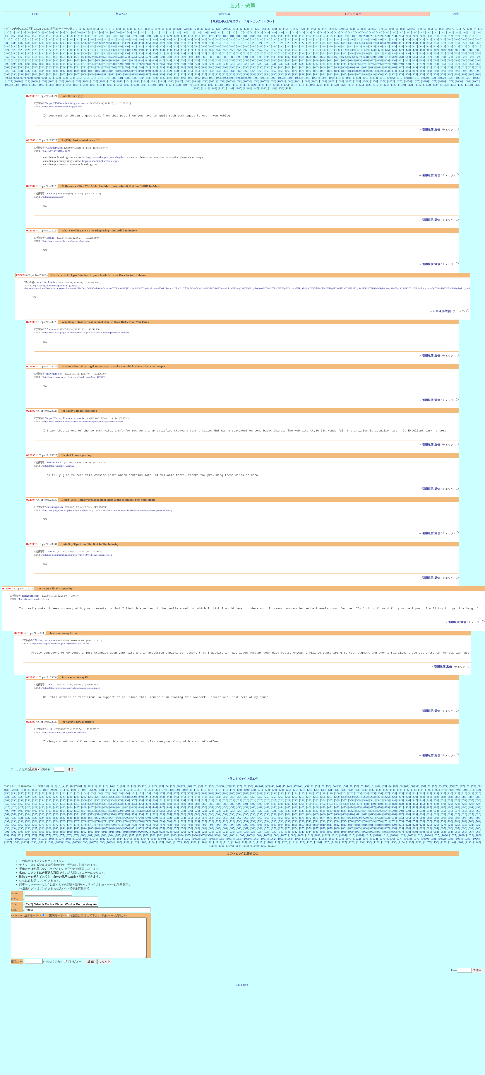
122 (295, 32)
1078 (442, 81)
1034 (69, 81)
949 (372, 74)
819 (415, 67)
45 (313, 28)
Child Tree (241, 1001)
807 (330, 67)
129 (344, 32)
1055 (247, 81)
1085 (25, 84)
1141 (205, 88)
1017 (399, 77)
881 (372, 70)
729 (260, 63)
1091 (76, 84)
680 (393, 60)
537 (344, 53)
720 (197, 63)
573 (119, 56)
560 (28, 56)
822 (436, 67)
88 (73, 32)
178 (211, 36)
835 (49, 70)
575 (133, 56)
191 (302, 36)
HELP (35, 13)
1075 (416, 81)
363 (77, 46)
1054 (238, 81)
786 (183, 67)
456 (253, 49)
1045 (162, 81)
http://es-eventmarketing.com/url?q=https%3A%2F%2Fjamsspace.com (78, 560)
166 (126, 36)
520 (225, 53)
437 (119, 49)
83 (45, 32)
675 (358, 60)
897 (7, 74)
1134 (435, 84)
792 (225, 67)
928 (225, 74)
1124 (352, 84)
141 (428, 32)
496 (56, 53)
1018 (408, 77)
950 (379, 74)
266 (351, 39)
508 (141, 53)
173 (176, 36)
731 (274, 63)
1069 (365, 81)
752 (422, 63)
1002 (272, 77)
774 (98, 67)
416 (450, 46)
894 (464, 70)
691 (471, 60)
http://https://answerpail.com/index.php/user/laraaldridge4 (71, 695)
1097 (126, 84)
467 (330, 49)
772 (84, 67)
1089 (59, 84)
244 (197, 39)
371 (133, 46)
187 (274, 36)
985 (149, 77)
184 (253, 36)
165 (119, 36)
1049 (196, 81)
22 (185, 28)
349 (457, 43)
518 (211, 53)
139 (414, 32)
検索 (456, 13)
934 (267, 74)
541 (372, 53)
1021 (433, 77)
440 (140, 49)
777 (119, 67)
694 (14, 63)
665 (288, 60)
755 (442, 63)
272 (393, 39)
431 (77, 49)
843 (105, 70)
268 (365, 39)
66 (430, 28)
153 (35, 36)
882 (379, 70)
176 (197, 36)
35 (257, 28)
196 (337, 36)
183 (246, 36)
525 (260, 53)
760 (478, 63)
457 (260, 49)
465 (316, 49)
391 (274, 46)
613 (400, 56)
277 (429, 39)
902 (42, 74)
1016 (391, 77)
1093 (93, 84)
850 (155, 70)
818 (407, 67)
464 (309, 49)
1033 (60, 81)
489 (7, 53)
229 (91, 39)
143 (442, 32)
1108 (219, 84)
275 (415, 39)
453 (232, 49)
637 (91, 60)
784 (168, 67)
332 (337, 43)
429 (63, 49)
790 (211, 67)
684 (422, 60)
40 (285, 28)
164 (112, 36)
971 (51, 77)
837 (63, 70)
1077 (433, 81)
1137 (460, 84)
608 (365, 56)
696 (28, 63)
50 (341, 28)
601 (316, 56)
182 (239, 36)
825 (457, 67)
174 (183, 36)
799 (274, 67)
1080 (459, 81)
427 (49, 49)
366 (98, 46)
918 (155, 74)
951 (386, 74)
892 (450, 70)
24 (196, 28)
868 (281, 70)
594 (267, 56)
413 (429, 46)
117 (260, 32)
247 (218, 39)
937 (288, 74)
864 (253, 70)
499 (77, 53)
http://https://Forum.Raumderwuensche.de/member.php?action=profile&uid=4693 (83, 425)
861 (232, 70)
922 (182, 74)
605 (344, 56)
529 (288, 53)
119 (274, 32)
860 (225, 70)
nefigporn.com (30, 602)
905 (63, 74)
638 (98, 60)
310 (183, 43)
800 (281, 67)
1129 (393, 84)
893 (457, 70)
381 (204, 46)
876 (337, 70)
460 (281, 49)
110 (211, 32)
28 (218, 28)
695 (21, 63)
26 (207, 28)
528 (281, 53)
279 (443, 39)
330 (323, 43)
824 (450, 67)
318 (239, 43)
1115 (277, 84)
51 (346, 28)
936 (281, 74)
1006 (306, 77)
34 (252, 28)
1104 (185, 84)
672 (337, 60)
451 (218, 49)
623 (471, 56)
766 (42, 67)
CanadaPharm (54, 148)
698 (42, 63)
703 (77, 63)
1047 (179, 81)
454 (239, 49)
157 (63, 36)
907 (77, 74)
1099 (143, 84)
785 (176, 67)
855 (190, 70)
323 (274, 43)
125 (316, 32)
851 (161, 70)
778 (126, 67)
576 (141, 56)
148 (477, 32)
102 (155, 32)
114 (239, 32)
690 (464, 60)
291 (49, 43)
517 (204, 53)
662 (267, 60)
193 (316, 36)
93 (101, 32)
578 (155, 56)
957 (429, 74)
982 (128, 77)
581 (176, 56)
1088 (50, 84)
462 (295, 49)
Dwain (50, 692)
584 (197, 56)
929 (232, 74)
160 (84, 36)
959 (442, 74)
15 (146, 28)
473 (372, 49)
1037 (94, 81)
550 (436, 53)
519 (218, 53)
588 (225, 56)
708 (112, 63)
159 (77, 36)
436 (112, 49)
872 (309, 70)
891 (443, 70)
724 (225, 63)
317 (232, 43)
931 (246, 74)
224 (56, 39)
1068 (357, 81)
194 (323, 36)
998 (240, 77)
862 (239, 70)
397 (316, 46)
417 (457, 46)
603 (330, 56)
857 (204, 70)
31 (235, 28)
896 (478, 70)
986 (156, 77)
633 (63, 60)
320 (253, 43)
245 (204, 39)
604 (337, 56)
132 (365, 32)
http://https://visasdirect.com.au (58, 470)
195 (330, 36)
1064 (323, 81)
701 (63, 63)
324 (281, 43)
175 (190, 36)
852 (168, 70)
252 (253, 39)
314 (211, 43)
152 (28, 36)
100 (141, 32)
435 (105, 49)
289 (35, 43)
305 (148, 43)
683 (415, 60)
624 (478, 56)
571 (105, 56)
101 (148, 32)
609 (372, 56)
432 (84, 49)
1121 (326, 84)
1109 (227, 84)
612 (393, 56)
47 (324, 28)
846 (126, 70)
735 (302, 63)
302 (126, 43)
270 (379, 39)
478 (408, 49)
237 (148, 39)
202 (379, 36)
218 (14, 39)
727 (246, 63)
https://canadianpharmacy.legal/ (100, 161)
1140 (196, 88)
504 (112, 53)
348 (450, 43)
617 (429, 56)
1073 (399, 81)
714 (155, 63)
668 (309, 60)
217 (7, 39)
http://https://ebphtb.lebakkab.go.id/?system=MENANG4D (60, 650)
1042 (136, 81)
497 (63, 53)
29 (224, 28)
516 (197, 53)
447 (190, 49)
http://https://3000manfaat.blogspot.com (62, 106)
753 (429, 63)
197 (344, 36)
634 (70, 60)
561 (35, 56)
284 (478, 39)
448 (197, 49)
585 (204, 56)
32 (241, 28)
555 (471, 53)
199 (358, 36)
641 (119, 60)
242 (183, 39)
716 (168, 63)
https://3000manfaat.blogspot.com (66, 103)
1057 (264, 81)
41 (291, 28)
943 (330, 74)
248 (225, 39)
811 (358, 67)
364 (84, 46)
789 (204, 67)
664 (281, 60)
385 (232, 46)
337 (372, 43)
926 (211, 74)
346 (436, 43)
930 (239, 74)
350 (464, 43)
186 (267, 36)
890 (436, 70)
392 (281, 46)
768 (56, 67)
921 (175, 74)
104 (169, 32)
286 (14, 43)
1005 (298, 77)
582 (183, 56)
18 (162, 28)
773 (91, 67)
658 (239, 60)
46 (319, 28)
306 (155, 43)
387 (246, 46)
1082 (476, 81)
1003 (281, 77)
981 (121, 77)
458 (267, 49)
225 (63, 39)
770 (70, 67)
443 (161, 49)
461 (288, 49)
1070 (374, 81)
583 (190, 56)
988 (170, 77)
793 (232, 67)
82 (40, 32)
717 (175, 63)
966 (15, 77)
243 (190, 39)
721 (204, 63)
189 (288, 36)
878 (351, 70)
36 (263, 28)
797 (260, 67)
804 (309, 67)
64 (419, 28)
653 (204, 60)
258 (295, 39)
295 (77, 43)
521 (232, 53)
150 (14, 36)
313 (204, 43)
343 (415, 43)
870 (295, 70)
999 (247, 77)
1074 (408, 81)
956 (422, 74)
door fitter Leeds (45, 284)
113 (232, 32)
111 (218, 32)
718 (182, 63)
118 (267, 32)
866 (267, 70)
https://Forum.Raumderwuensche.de (67, 422)
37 (268, 28)
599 (302, 56)
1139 (477, 84)
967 (23, 77)
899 (21, 74)
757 (457, 63)
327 (302, 43)
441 (148, 49)
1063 (315, 81)
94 (107, 32)
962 (464, 74)
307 (161, 43)
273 (400, 39)
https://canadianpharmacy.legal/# (105, 158)
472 (365, 49)
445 (175, 49)
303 (133, 43)
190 (295, 36)
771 (77, 67)
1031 (43, 81)
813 (372, 67)
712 (140, 63)
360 (56, 46)
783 (161, 67)
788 (197, 67)
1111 (244, 84)
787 (190, 67)
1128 (385, 84)
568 (84, 56)
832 (28, 70)
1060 (289, 81)
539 (358, 53)
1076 (425, 81)
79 (23, 32)
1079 (450, 81)
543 (386, 53)
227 (77, 39)
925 (204, 74)
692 (478, 60)
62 (408, 28)
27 (213, 28)
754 (436, 63)
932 (253, 74)
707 (105, 63)
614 (407, 56)
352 (478, 43)
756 (450, 63)
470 (351, 49)
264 (337, 39)
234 (126, 39)
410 (408, 46)
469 (344, 49)
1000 (255, 77)
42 (296, 28)
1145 (238, 88)
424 (28, 49)
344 (422, 43)
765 (35, 67)
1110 (235, 84)
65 (424, 28)
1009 (332, 77)
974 (72, 77)
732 (281, 63)
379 (190, 46)
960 (450, 74)
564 (56, 56)
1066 (340, 81)
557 (7, 56)
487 (471, 49)
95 (112, 32)
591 (246, 56)
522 (239, 53)
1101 (160, 84)
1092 (84, 84)
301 (119, 43)
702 (70, 63)
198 (351, 36)
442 (155, 49)
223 (49, 39)
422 (14, 49)
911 (105, 74)
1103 (177, 84)
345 (429, 43)
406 (379, 46)
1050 (204, 81)
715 (161, 63)
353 (7, 46)
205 (401, 36)
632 (56, 60)
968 (29, 77)
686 (436, 60)
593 (260, 56)
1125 (360, 84)
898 (14, 74)
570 (98, 56)
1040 (119, 81)
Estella (50, 239)
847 (133, 70)
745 (372, 63)
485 (457, 49)
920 (168, 74)
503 (105, 53)
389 (260, 46)
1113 (260, 84)
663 (274, 60)
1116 (285, 84)
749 (400, 63)
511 (161, 53)
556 (478, 53)
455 (246, 49)
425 (35, 49)
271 (386, 39)
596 (281, 56)
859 (218, 70)
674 (351, 60)
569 (91, 56)
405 (372, 46)
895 (471, 70)
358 (42, 46)
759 (471, 63)
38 (274, 28)
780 (141, 67)
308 (168, 43)
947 (358, 74)
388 (253, 46)
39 (280, 28)
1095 (110, 84)
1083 (8, 84)
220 (28, 39)
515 (190, 53)
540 (365, 53)
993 (205, 77)
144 (449, 32)
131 (358, 32)
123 (302, 32)
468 (337, 49)
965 (8, 77)
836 (56, 70)
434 (98, 49)
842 (98, 70)
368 (112, 46)
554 (464, 53)
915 (133, 74)
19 (168, 28)
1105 (194, 84)
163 (105, 36)
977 (93, 77)
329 (316, 43)
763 (21, 67)
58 (385, 28)
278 (436, 39)
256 (281, 39)
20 (174, 28)
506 (126, 53)
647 (161, 60)
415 (442, 46)
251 (246, 39)
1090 (67, 84)
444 (168, 49)
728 (253, 63)
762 (14, 67)
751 (415, 63)
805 (316, 67)
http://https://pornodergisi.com (34, 605)
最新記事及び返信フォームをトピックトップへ (242, 21)
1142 (213, 88)
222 (42, 39)
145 (456, 32)
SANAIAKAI (54, 467)
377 (176, 46)
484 (450, 49)
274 (408, 39)
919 (161, 74)
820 (422, 67)
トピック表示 (352, 13)
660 (253, 60)
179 (218, 36)
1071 (383, 81)
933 (260, 74)
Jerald (49, 737)
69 (447, 28)
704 (84, 63)
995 (219, 77)
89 (79, 32)
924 (197, 74)
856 (197, 70)
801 (288, 67)
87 (68, 32)
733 (288, 63)
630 (42, 60)
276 (422, 39)
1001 (264, 77)
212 (450, 36)
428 (56, 49)
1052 (221, 81)
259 (302, 39)
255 (274, 39)
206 (408, 36)
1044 (153, 81)
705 (91, 63)
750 (407, 63)
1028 (18, 81)
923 (190, 74)
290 (42, 43)
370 (126, 46)
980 (114, 77)
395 (302, 46)
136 (393, 32)
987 (163, 77)
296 (84, 43)
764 (28, 67)
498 (70, 53)
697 (35, 63)
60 (397, 28)
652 (197, 60)
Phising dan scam (44, 647)
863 (246, 70)
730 (267, 63)
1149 (272, 88)
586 (211, 56)
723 (218, 63)
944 (337, 74)
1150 (280, 88)
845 (119, 70)
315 (218, 43)
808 (337, 67)
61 (402, 28)
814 (379, 67)
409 (401, 46)
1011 (348, 77)
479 (415, 49)
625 (7, 60)
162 (98, 36)
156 (56, 36)
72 (464, 28)
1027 (9, 81)
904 (56, 74)
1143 (222, 88)
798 (267, 67)
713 (147, 63)
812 (365, 67)
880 (365, 70)
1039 (111, 81)
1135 (444, 84)
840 (84, 70)
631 (49, 60)
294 (70, 43)
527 (274, 53)
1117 (293, 84)
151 (21, 36)
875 (330, 70)
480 (422, 49)
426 (42, 49)
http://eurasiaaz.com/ (53, 197)
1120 (318, 84)
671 (330, 60)
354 (14, 46)
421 (7, 49)
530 (295, 53)
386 (239, 46)
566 (70, 56)
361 (63, 46)
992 (198, 77)
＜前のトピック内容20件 (242, 787)
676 (365, 60)
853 (175, 70)
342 (407, 43)
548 (422, 53)
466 (323, 49)
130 (351, 32)
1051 (213, 81)
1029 (26, 81)
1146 (247, 88)
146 (463, 32)
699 (49, 63)
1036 (86, 81)
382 (211, 46)
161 (91, 36)
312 (197, 43)
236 (140, 39)
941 (316, 74)
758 (464, 63)
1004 (289, 77)
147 (470, 32)
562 (42, 56)
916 (140, 74)
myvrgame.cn (54, 376)
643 (133, 60)
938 (295, 74)
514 (182, 53)
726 (239, 63)
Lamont (50, 557)
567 (77, 56)
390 (267, 46)
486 (464, 49)
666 (295, 60)
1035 (77, 81)
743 (358, 63)
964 (478, 74)
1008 (323, 77)
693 (7, 63)
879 (358, 70)
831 (21, 70)
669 (316, 60)
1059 (281, 81)
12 (129, 28)
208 (422, 36)
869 (288, 70)
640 (112, 60)
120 (280, 32)
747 (386, 63)
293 (63, 43)
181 (232, 36)
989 (177, 77)
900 (28, 74)
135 (386, 32)
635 (77, 60)
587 (218, 56)
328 (309, 43)
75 (480, 28)
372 (141, 46)
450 (211, 49)
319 (246, 43)
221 (35, 39)
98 (129, 32)
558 (14, 56)
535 (330, 53)
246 (211, 39)
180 (225, 36)
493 (35, 53)
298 (98, 43)
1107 (210, 84)
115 (246, 32)
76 (6, 32)
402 (351, 46)
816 (393, 67)
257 (288, 39)
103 (162, 32)
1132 (419, 84)
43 (302, 28)
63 (413, 28)
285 (7, 43)
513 (175, 53)
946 (351, 74)
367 (105, 46)
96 (118, 32)
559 (21, 56)
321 (260, 43)
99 (135, 32)
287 (21, 43)
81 (34, 32)
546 (407, 53)
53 (357, 28)
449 (204, 49)
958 (436, 74)
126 (323, 32)
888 (422, 70)
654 (211, 60)
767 (49, 67)
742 (351, 63)
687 (443, 60)
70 (452, 28)
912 (112, 74)
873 (316, 70)
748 (393, 63)
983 (135, 77)
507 (133, 53)
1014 (374, 77)
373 (148, 46)
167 (133, 36)
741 (344, 63)
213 (457, 36)
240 (168, 39)
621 (457, 56)
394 (295, 46)
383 (218, 46)
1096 (118, 84)
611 (386, 56)
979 (107, 77)
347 (442, 43)
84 (51, 32)
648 (168, 60)
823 (442, 67)
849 (148, 70)
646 (155, 60)
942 (323, 74)
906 (70, 74)
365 (91, 46)
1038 (103, 81)
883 (386, 70)
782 (155, 67)
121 (288, 32)
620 (450, 56)
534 (323, 53)
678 (379, 60)
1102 (168, 84)
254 (267, 39)
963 (471, 74)
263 (330, 39)
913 (119, 74)
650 (183, 60)
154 (42, 36)
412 (422, 46)
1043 (145, 81)
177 (204, 36)
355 (21, 46)
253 (260, 39)
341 (400, 43)
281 (457, 39)
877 (344, 70)
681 (400, 60)
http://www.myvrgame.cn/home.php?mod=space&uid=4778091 (74, 380)
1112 (252, 84)
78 (18, 32)
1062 (306, 81)
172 (168, 36)
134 (379, 32)
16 (151, 28)
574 (126, 56)
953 (400, 74)
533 (316, 53)
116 (253, 32)
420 (478, 46)
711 (133, 63)
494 (42, 53)
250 (239, 39)
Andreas (51, 331)
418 (464, 46)
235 (133, 39)
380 (197, 46)
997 (233, 77)
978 (100, 77)
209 (429, 36)
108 (197, 32)
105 (176, 32)
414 (436, 46)
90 (84, 32)
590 (239, 56)
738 (323, 63)
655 (218, 60)
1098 (135, 84)
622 (464, 56)
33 (246, 28)
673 (344, 60)
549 (429, 53)
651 (190, 60)
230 (98, 39)
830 (14, 70)
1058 (272, 81)
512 (168, 53)
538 (351, 53)
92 (95, 32)
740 (337, 63)
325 (288, 43)
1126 (368, 84)
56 (374, 28)
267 (358, 39)
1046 (170, 81)
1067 (348, 81)
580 (168, 56)
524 (253, 53)
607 (358, 56)
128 (337, 32)
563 (49, 56)
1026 (476, 77)
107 (190, 32)
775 (105, 67)
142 (435, 32)
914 (126, 74)
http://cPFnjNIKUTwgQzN (56, 151)
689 (457, 60)
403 (358, 46)
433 (91, 49)
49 (335, 28)
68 (441, 28)
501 (91, 53)
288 (28, 43)
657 (232, 60)
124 (309, 32)
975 (79, 77)
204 (393, 36)
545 (400, 53)
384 (225, 46)
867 (274, 70)
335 (358, 43)
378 (183, 46)
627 (21, 60)
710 (126, 63)
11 (124, 28)
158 (70, 36)
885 (400, 70)
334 (351, 43)
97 (123, 32)
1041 (128, 81)
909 (91, 74)
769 (63, 67)
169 (148, 36)
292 (56, 43)
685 (429, 60)
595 (274, 56)
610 (379, 56)
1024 (459, 77)
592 (253, 56)
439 (133, 49)
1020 (425, 77)
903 (49, 74)
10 (118, 28)
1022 (442, 77)
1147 (255, 88)
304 (141, 43)
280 (450, 39)
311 (190, 43)
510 (155, 53)
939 (302, 74)
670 (323, 60)
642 (126, 60)
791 (218, 67)
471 (358, 49)
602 (323, 56)
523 (246, 53)
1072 (391, 81)
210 (436, 36)
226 (70, 39)
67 (436, 28)
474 (379, 49)
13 (135, 28)
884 (393, 70)
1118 (302, 84)
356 (28, 46)
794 (239, 67)
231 (105, 39)
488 (478, 49)
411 (415, 46)
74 (475, 28)
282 (464, 39)
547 (415, 53)
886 (408, 70)
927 (218, 74)
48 (330, 28)
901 (35, 74)
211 (443, 36)
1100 (152, 84)
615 (415, 56)
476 (393, 49)
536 (337, 53)
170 (155, 36)
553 (457, 53)
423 (21, 49)
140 (421, 32)
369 (119, 46)
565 (63, 56)
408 (393, 46)
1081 (467, 81)
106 (183, 32)
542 (379, 53)
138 (407, 32)
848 (140, 70)
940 (309, 74)
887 (415, 70)
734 (295, 63)
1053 (230, 81)
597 (288, 56)
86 (62, 32)
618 (436, 56)
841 (91, 70)
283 (471, 39)
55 (369, 28)
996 (226, 77)
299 (105, 43)
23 (190, 28)
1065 (331, 81)
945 (344, 74)
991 (191, 77)
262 (323, 39)
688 (450, 60)
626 (14, 60)
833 (35, 70)
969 (36, 77)
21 (179, 28)
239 (161, 39)
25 (202, 28)
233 (119, 39)
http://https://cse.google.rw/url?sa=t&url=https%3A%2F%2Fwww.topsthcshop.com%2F (86, 335)
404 (365, 46)
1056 (255, 81)
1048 (187, 81)
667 (302, 60)
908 (84, 74)
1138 (469, 84)
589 (232, 56)
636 (84, 60)
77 (12, 32)
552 (450, 53)
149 (7, 36)
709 (119, 63)
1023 (450, 77)
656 (225, 60)
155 (49, 36)
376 (168, 46)
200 (365, 36)
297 (91, 43)
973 (65, 77)
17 (157, 28)
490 (14, 53)
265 (344, 39)
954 (407, 74)
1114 (268, 84)
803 (302, 67)
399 (330, 46)
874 (323, 70)
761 (7, 67)
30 (229, 28)
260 (309, 39)
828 (478, 67)
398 (323, 46)
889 (429, 70)
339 (386, 43)
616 (422, 56)
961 (457, 74)
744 (365, 63)
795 (246, 67)
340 (393, 43)
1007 (315, 77)
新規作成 (121, 13)
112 (225, 32)
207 (415, 36)
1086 (33, 84)
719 (190, 63)
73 (469, 28)
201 (372, 36)
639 (105, 60)
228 (84, 39)
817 (400, 67)
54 (363, 28)
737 (316, 63)
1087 (42, 84)
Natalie (50, 194)
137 (400, 32)
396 (309, 46)
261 (316, 39)
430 (70, 49)
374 (155, 46)
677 (372, 60)
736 (309, 63)
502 (98, 53)
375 (161, 46)
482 (436, 49)
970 (43, 77)
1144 (230, 88)
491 (21, 53)
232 (112, 39)
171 (161, 36)
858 (211, 70)
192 (309, 36)
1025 (467, 77)
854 (183, 70)
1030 (35, 81)
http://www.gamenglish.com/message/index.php (66, 242)
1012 (357, 77)
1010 (340, 77)
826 (464, 67)
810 (351, 67)
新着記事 (224, 13)
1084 (16, 84)
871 (302, 70)
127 (330, 32)
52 (352, 28)
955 (415, 74)
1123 (343, 84)
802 (295, 67)
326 (295, 43)
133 (372, 32)
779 (133, 67)
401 (344, 46)
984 (142, 77)
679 (386, 60)
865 (260, 70)
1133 (427, 84)
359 (49, 46)
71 (458, 28)
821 (429, 67)
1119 (310, 84)
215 (471, 36)
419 (471, 46)
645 (148, 60)
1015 (383, 77)
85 (56, 32)
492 (28, 53)
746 (379, 63)
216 (478, 36)
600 (309, 56)
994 (212, 77)
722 (211, 63)
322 (267, 43)
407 (386, 46)
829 (7, 70)
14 (140, 28)
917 (147, 74)
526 (267, 53)
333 (344, 43)
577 (148, 56)
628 (28, 60)
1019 (416, 77)
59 (391, 28)
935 (274, 74)
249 (232, 39)
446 (183, 49)
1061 (298, 81)
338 (379, 43)
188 (281, 36)
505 (119, 53)
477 (400, 49)
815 (386, 67)
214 (464, 36)
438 (126, 49)
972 (58, 77)
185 (260, 36)
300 (112, 43)
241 (175, 39)
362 (70, 46)
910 (98, 74)
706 (98, 63)
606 (351, 56)
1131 (410, 84)
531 (302, 53)
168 (141, 36)
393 (288, 46)
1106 (202, 84)
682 (408, 60)
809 (344, 67)
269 (372, 39)
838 (70, 70)
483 (443, 49)
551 (442, 53)
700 (56, 63)
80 (29, 32)
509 (148, 53)
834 (42, 70)
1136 (452, 84)
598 (295, 56)
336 (365, 43)
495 (49, 53)
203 (386, 36)
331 (330, 43)
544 (393, 53)
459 (274, 49)
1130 (402, 84)
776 (112, 67)
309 (176, 43)
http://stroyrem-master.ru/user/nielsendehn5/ (64, 740)
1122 (335, 84)
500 (84, 53)
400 (337, 46)
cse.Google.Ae (54, 512)
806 (323, 67)
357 (35, 46)
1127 (377, 84)
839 (77, 70)
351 (471, 43)
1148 (263, 88)
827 (471, 67)
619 (442, 56)
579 (161, 56)
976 (86, 77)
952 (393, 74)
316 (225, 43)
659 (246, 60)
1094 (101, 84)
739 (330, 63)
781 (148, 67)
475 (386, 49)
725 (232, 63)
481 (429, 49)
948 (365, 74)
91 (90, 32)
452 (225, 49)
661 (260, 60)
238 (155, 39)
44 (307, 28)
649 (175, 60)
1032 (52, 81)
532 (309, 53)
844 (112, 70)
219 (21, 39)
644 (140, 60)
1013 (365, 77)
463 (302, 49)
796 (253, 67)
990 (184, 77)
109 (204, 32)
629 (35, 60)
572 (112, 56)
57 (380, 28)
